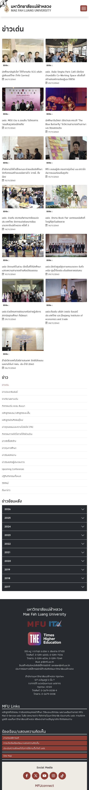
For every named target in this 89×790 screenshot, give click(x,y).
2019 (7, 570)
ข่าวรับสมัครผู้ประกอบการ (13, 462)
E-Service (11, 715)
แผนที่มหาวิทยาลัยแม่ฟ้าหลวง (21, 719)
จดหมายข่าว (32, 715)
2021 (7, 552)
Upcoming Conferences (13, 469)
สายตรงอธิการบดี (11, 738)
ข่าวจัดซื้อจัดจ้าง (9, 441)
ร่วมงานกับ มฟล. (67, 715)
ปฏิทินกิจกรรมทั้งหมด (11, 476)
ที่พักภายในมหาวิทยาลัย (49, 715)
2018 (7, 578)
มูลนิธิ (4, 719)
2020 (8, 561)
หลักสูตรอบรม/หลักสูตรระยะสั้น (16, 413)
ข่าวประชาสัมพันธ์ (10, 392)
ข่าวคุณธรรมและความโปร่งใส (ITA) (17, 427)
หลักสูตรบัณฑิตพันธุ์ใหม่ (12, 420)
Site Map (7, 756)
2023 (8, 535)
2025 (8, 518)
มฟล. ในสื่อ (21, 715)
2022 (8, 544)
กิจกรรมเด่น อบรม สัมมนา (13, 406)
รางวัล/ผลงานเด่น (10, 399)
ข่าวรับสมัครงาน (9, 455)
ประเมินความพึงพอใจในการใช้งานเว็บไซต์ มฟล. (24, 748)
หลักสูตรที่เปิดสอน (10, 712)
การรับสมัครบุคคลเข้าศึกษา (30, 712)
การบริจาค (80, 715)
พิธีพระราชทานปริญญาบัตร (47, 719)
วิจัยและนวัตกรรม (51, 712)
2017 (7, 587)
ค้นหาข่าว (6, 490)
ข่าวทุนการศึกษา (9, 448)
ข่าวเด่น (5, 385)
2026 (8, 509)
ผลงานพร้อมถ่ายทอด (68, 712)
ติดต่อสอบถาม (65, 719)
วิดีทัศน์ (5, 483)
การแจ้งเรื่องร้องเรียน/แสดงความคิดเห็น (21, 743)
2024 (8, 527)
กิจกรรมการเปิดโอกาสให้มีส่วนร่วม (17, 434)
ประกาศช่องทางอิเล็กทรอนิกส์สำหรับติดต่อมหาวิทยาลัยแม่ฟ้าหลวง (45, 669)
